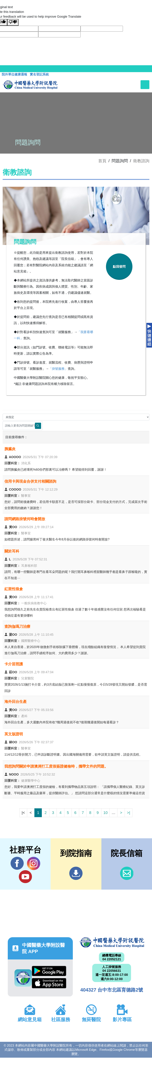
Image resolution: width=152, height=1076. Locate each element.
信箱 (126, 873)
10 (105, 812)
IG (33, 863)
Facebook (17, 863)
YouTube (25, 876)
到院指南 (76, 873)
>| (128, 812)
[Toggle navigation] (145, 84)
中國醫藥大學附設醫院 (111, 942)
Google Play (49, 971)
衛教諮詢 (141, 161)
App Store (49, 983)
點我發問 (119, 266)
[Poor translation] (13, 22)
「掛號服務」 (58, 368)
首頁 (102, 161)
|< (23, 812)
